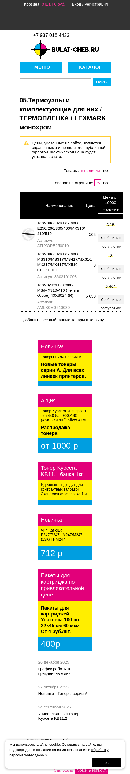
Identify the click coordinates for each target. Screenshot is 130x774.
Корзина (31, 4)
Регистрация (96, 4)
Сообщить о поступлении (111, 239)
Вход (76, 4)
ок (107, 762)
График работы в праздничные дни (54, 671)
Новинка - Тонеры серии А (63, 693)
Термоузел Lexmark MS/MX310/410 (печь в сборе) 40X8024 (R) (58, 290)
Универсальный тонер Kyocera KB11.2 (59, 716)
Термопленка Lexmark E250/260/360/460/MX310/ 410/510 (61, 228)
